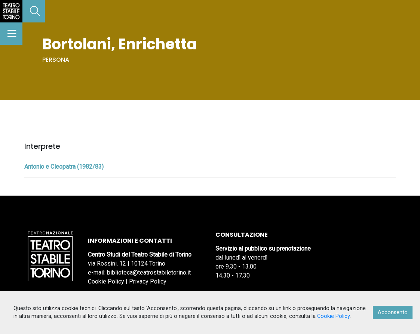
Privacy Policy (147, 281)
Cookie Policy (106, 281)
